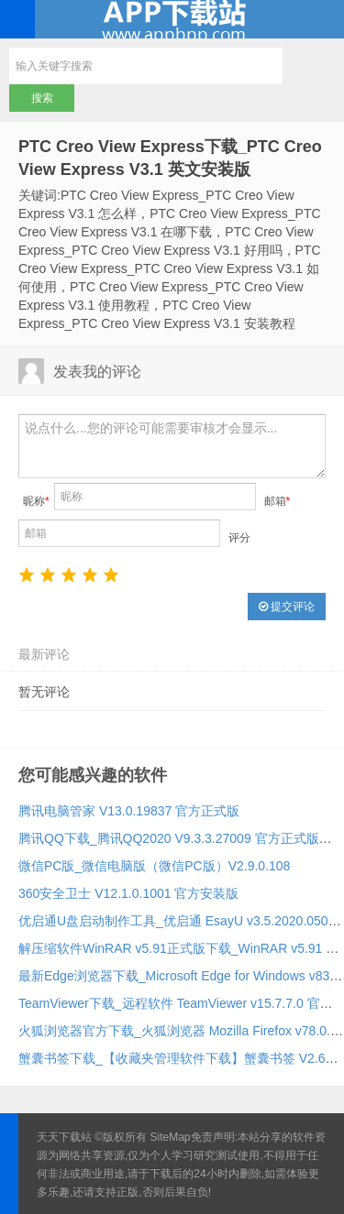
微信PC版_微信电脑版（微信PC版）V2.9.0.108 (154, 866)
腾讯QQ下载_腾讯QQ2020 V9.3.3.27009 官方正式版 (168, 838)
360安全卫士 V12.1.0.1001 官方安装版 (128, 893)
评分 (239, 537)
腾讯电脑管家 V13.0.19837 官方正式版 (128, 811)
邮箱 (277, 501)
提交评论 (287, 606)
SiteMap (170, 1137)
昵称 (36, 501)
